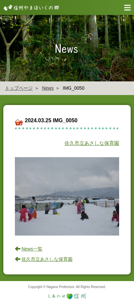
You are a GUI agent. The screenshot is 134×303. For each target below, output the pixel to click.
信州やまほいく (30, 7)
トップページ (19, 88)
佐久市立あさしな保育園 (92, 143)
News (48, 88)
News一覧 (32, 249)
